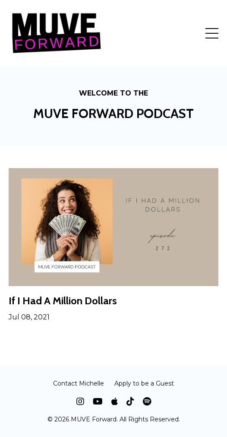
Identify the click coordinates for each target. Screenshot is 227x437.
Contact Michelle (78, 383)
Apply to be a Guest (144, 383)
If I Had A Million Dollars (63, 301)
